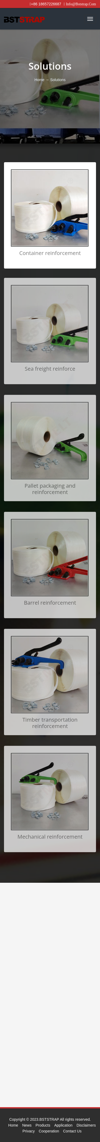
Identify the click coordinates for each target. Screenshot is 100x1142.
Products (42, 1125)
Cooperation (49, 1131)
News (26, 1125)
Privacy (28, 1131)
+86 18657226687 (45, 4)
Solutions (58, 80)
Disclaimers (86, 1125)
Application (63, 1125)
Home (39, 80)
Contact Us (72, 1131)
